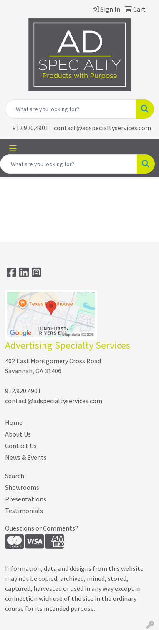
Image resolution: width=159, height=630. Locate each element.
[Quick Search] (70, 109)
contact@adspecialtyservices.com (102, 128)
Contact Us (21, 445)
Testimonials (24, 510)
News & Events (26, 457)
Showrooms (22, 487)
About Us (18, 434)
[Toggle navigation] (13, 148)
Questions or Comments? (41, 528)
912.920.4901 (30, 128)
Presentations (25, 499)
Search (14, 475)
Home (14, 422)
